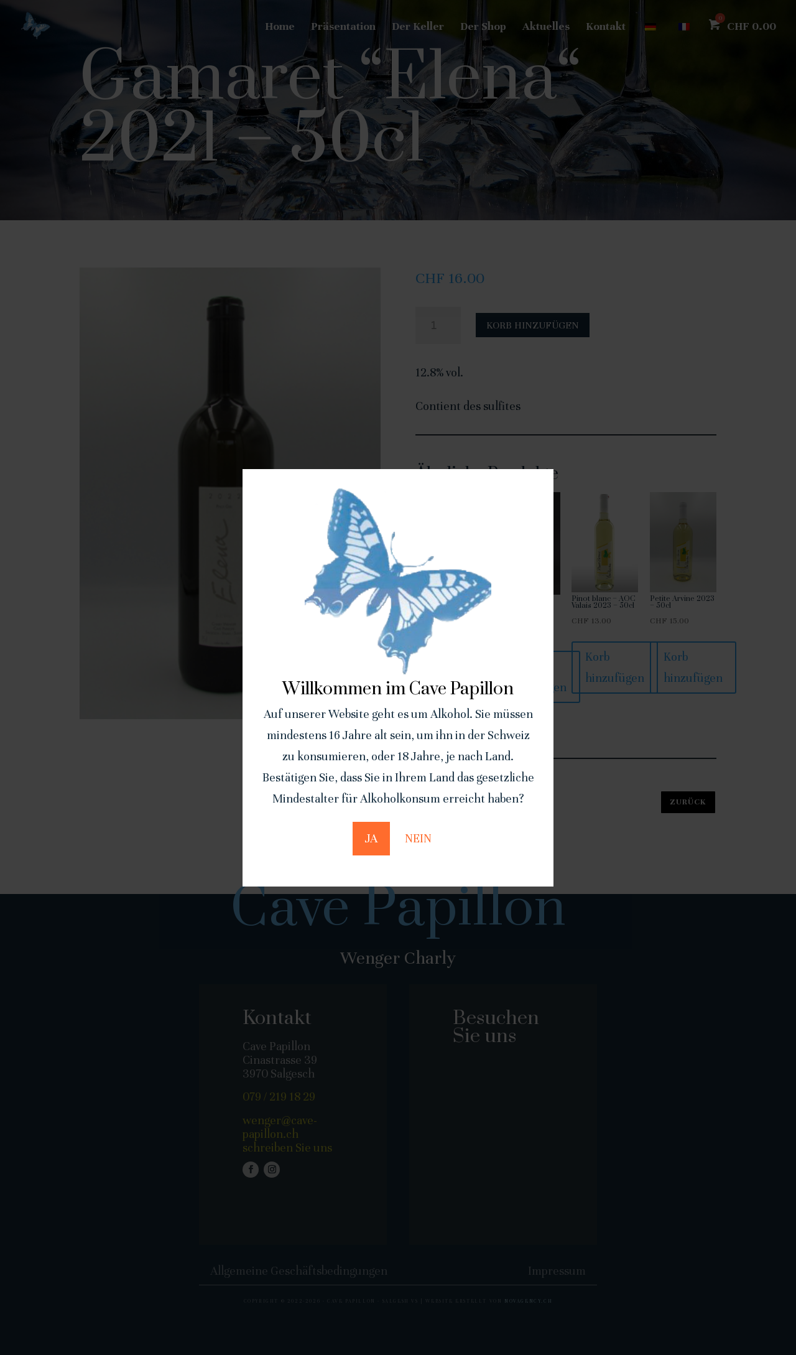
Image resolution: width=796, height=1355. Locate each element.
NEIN (418, 838)
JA (371, 838)
